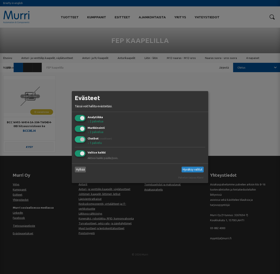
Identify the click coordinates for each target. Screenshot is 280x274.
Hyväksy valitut (192, 169)
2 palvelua (95, 121)
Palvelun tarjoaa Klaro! (191, 177)
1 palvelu (95, 143)
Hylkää (80, 169)
